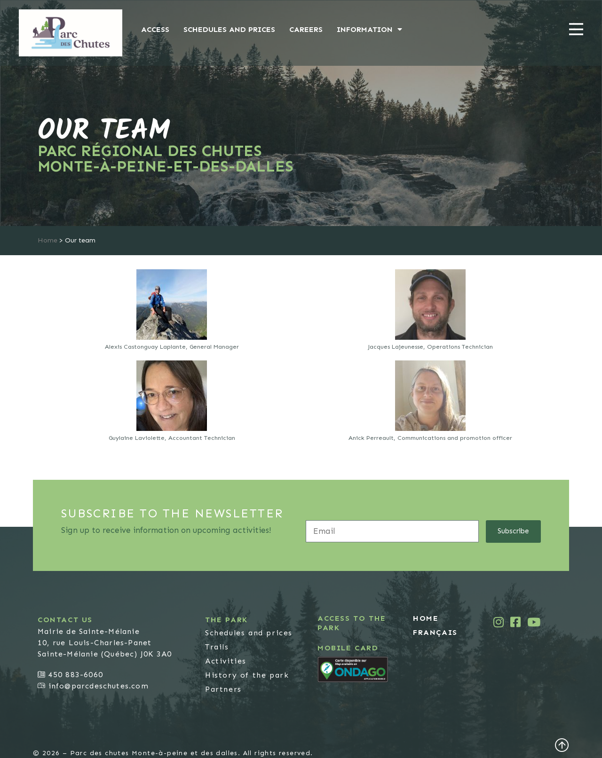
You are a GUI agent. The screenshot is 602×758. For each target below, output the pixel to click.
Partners (223, 689)
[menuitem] (448, 632)
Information (369, 29)
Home (47, 240)
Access (155, 29)
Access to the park (351, 623)
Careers (306, 29)
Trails (217, 646)
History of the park (247, 675)
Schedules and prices (229, 29)
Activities (225, 660)
